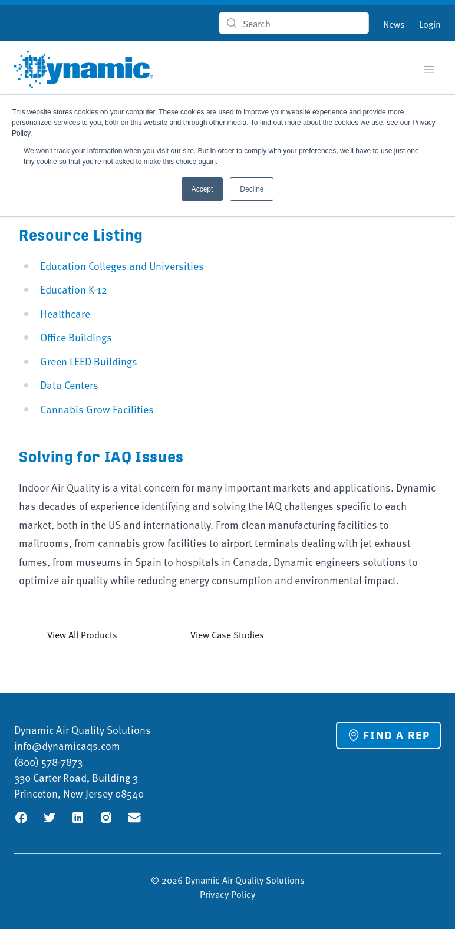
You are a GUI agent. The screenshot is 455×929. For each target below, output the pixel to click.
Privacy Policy (227, 893)
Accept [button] (202, 189)
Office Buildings (76, 337)
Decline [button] (251, 189)
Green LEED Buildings (88, 361)
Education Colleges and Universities (122, 265)
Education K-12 (73, 289)
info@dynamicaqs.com (67, 745)
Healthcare (65, 313)
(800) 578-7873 (48, 761)
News (394, 23)
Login (430, 23)
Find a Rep (388, 735)
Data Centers (69, 384)
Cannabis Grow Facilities (97, 408)
